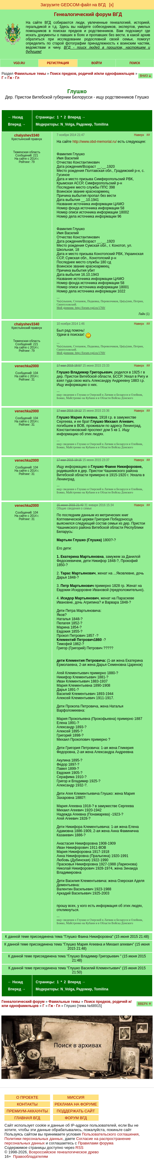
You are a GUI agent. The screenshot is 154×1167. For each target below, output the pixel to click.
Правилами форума (95, 1143)
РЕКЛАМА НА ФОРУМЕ (75, 1104)
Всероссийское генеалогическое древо (64, 1152)
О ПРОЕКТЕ (27, 1097)
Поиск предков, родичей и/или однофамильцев (92, 74)
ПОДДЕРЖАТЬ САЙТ (76, 1111)
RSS (80, 1147)
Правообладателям (30, 1156)
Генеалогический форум (22, 1002)
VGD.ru (19, 63)
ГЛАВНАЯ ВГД (27, 1118)
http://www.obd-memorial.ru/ (95, 142)
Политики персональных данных (33, 1138)
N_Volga (67, 124)
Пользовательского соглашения (110, 1134)
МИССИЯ (75, 1097)
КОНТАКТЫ (27, 1104)
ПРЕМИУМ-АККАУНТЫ (27, 1111)
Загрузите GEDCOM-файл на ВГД (73, 4)
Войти (97, 63)
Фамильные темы (30, 74)
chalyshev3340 (26, 135)
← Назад (15, 117)
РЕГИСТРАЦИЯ (58, 63)
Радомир (84, 124)
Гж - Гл (13, 78)
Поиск (134, 63)
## (148, 135)
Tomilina (101, 124)
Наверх (139, 135)
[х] (111, 4)
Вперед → (17, 124)
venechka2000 (27, 366)
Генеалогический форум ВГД (88, 14)
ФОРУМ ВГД (76, 1118)
